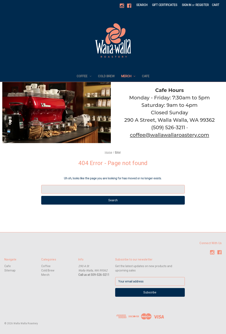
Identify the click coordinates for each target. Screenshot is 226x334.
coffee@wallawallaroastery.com (169, 135)
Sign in (186, 5)
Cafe (145, 76)
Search (141, 5)
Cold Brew (106, 76)
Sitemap (10, 270)
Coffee (84, 76)
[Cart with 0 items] (216, 5)
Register (202, 5)
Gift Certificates (164, 5)
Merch (128, 76)
